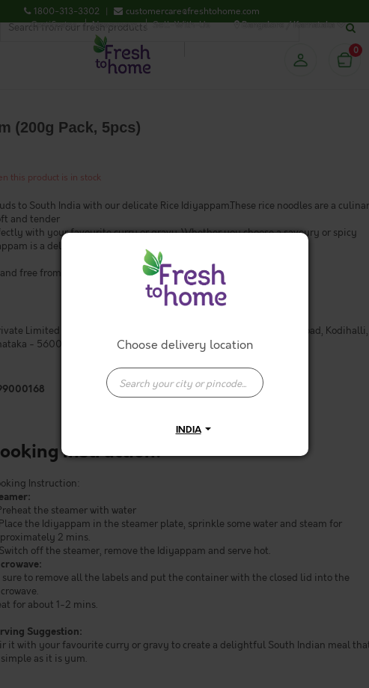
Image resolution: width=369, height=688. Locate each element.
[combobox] (184, 375)
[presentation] (184, 383)
